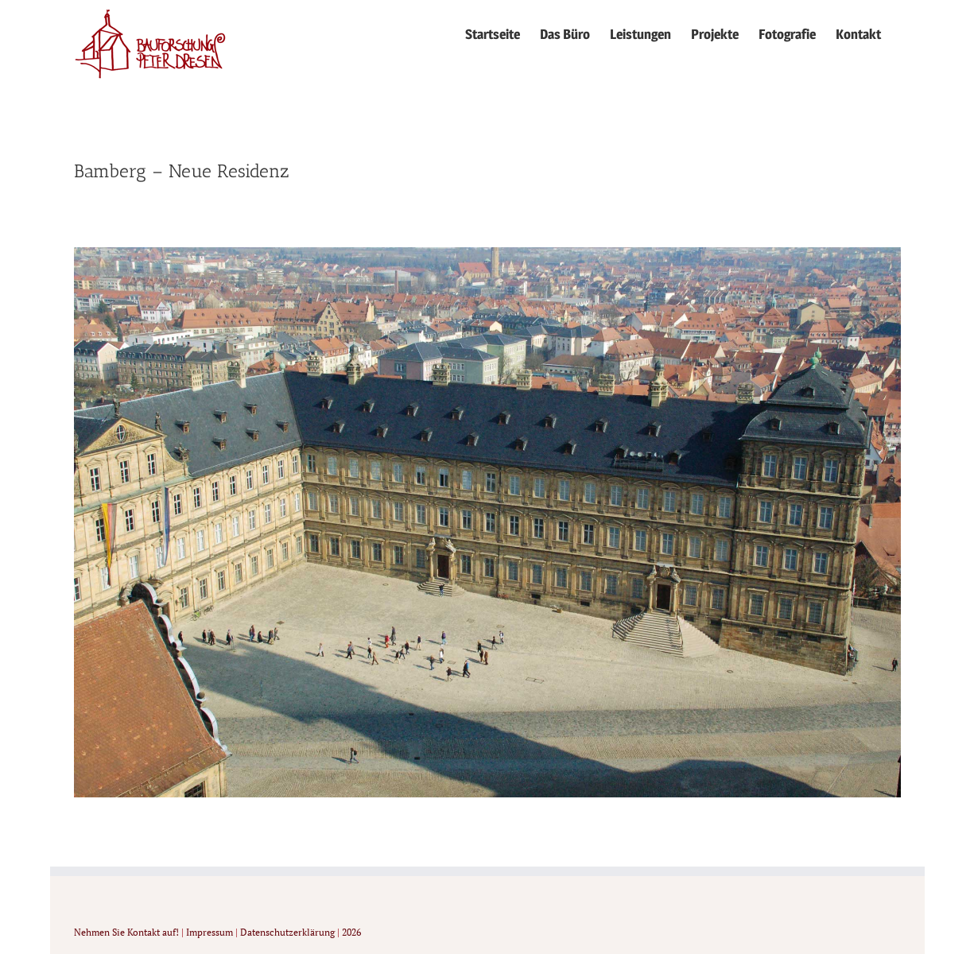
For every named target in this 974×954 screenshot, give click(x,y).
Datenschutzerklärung (287, 932)
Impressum (209, 932)
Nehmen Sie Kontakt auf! (126, 932)
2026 (351, 932)
